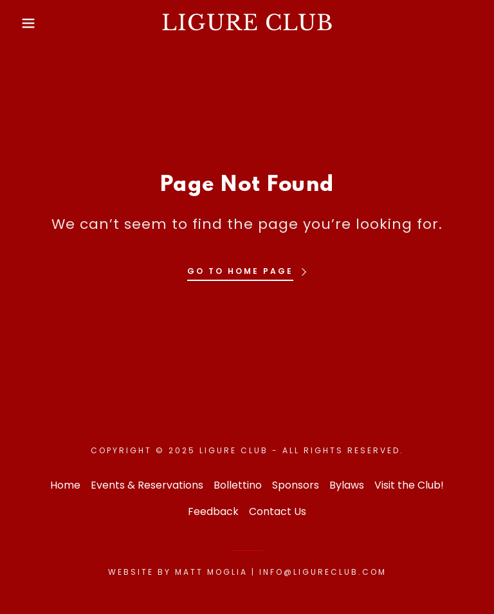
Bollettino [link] (238, 485)
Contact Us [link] (277, 511)
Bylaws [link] (346, 485)
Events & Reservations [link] (147, 485)
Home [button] (65, 485)
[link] (247, 26)
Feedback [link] (213, 511)
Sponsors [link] (295, 485)
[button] (24, 23)
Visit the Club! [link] (409, 485)
